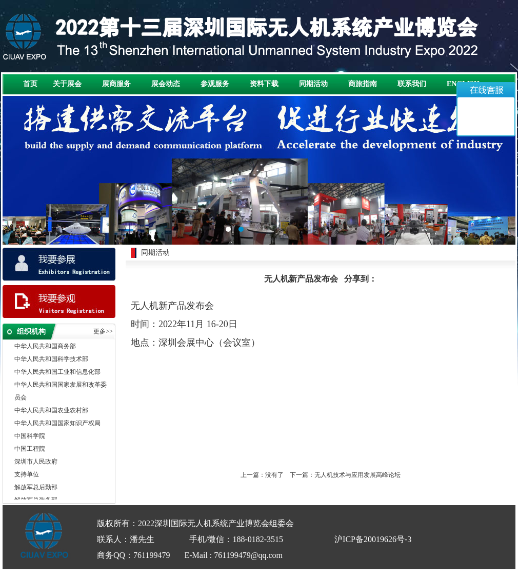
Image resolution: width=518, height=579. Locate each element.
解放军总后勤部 (35, 487)
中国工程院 (29, 449)
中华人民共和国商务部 (45, 346)
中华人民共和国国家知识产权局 (57, 423)
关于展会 (67, 84)
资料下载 (264, 84)
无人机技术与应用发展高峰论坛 (357, 474)
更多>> (103, 331)
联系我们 (411, 84)
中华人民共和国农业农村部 (51, 410)
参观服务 (215, 84)
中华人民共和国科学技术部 (51, 359)
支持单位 (26, 474)
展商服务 (116, 84)
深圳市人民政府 (35, 462)
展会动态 (165, 84)
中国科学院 (29, 436)
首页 (30, 84)
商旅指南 (362, 84)
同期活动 (313, 84)
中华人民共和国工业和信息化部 (57, 372)
